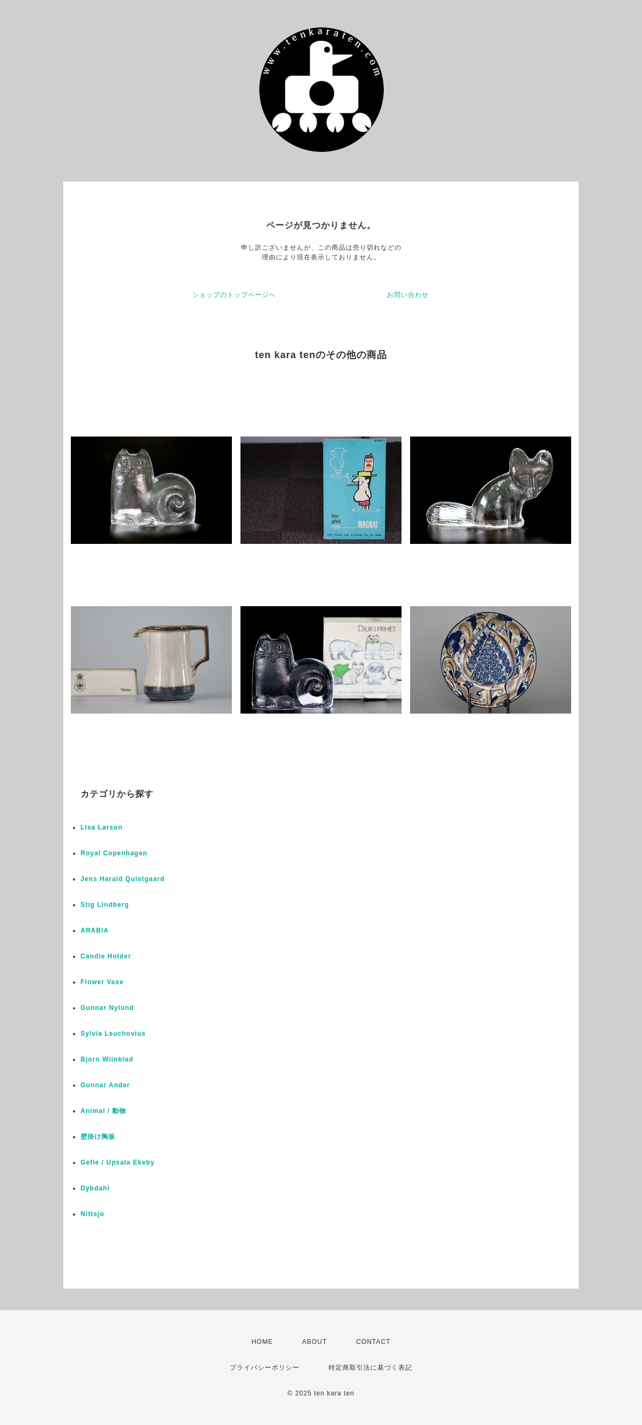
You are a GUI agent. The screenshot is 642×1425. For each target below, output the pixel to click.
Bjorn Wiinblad (107, 1059)
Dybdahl (95, 1188)
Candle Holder (106, 956)
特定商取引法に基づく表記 (370, 1367)
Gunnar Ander (105, 1085)
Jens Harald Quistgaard (123, 879)
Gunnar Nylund (107, 1008)
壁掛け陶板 (98, 1136)
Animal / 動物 (103, 1111)
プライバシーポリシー (265, 1367)
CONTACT (373, 1342)
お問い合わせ (408, 295)
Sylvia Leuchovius (113, 1033)
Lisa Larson (101, 827)
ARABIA (95, 930)
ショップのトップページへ (234, 295)
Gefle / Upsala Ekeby (118, 1162)
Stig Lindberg (105, 904)
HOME (262, 1342)
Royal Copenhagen (114, 853)
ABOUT (314, 1342)
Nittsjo (92, 1214)
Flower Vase (102, 982)
